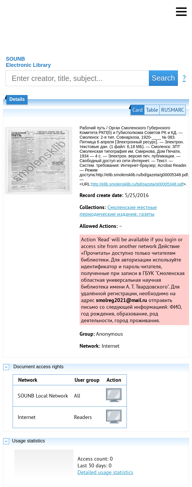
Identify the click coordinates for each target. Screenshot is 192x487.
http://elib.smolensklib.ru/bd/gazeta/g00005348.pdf (137, 184)
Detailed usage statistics (105, 472)
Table (152, 109)
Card (137, 109)
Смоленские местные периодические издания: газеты (118, 210)
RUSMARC (172, 109)
